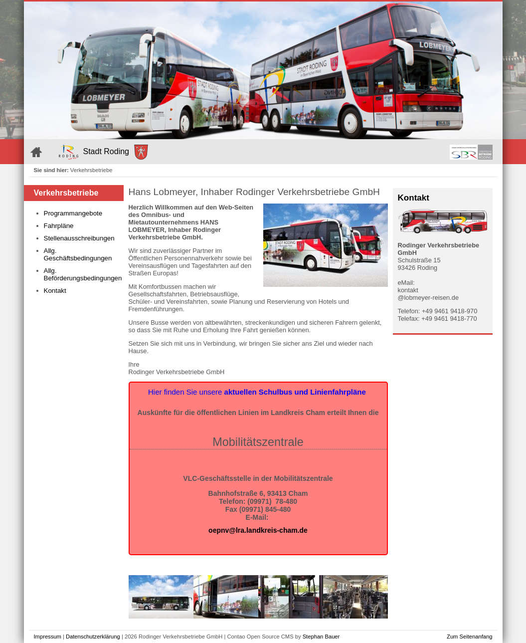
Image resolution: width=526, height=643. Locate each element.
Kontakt (55, 290)
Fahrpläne (59, 225)
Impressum (47, 637)
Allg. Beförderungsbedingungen (81, 274)
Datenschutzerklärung (93, 637)
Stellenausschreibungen (79, 238)
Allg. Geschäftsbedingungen (78, 254)
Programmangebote (73, 213)
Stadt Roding (104, 152)
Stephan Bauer (321, 637)
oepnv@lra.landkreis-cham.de (258, 530)
